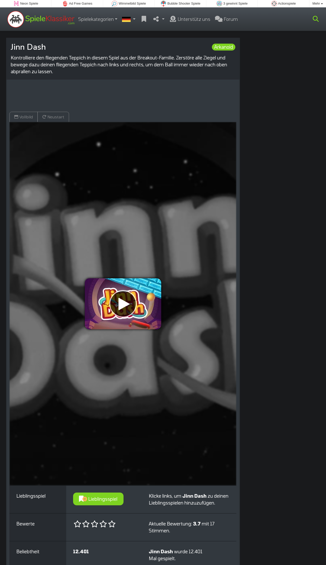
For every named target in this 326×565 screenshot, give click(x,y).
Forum (226, 19)
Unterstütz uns (189, 19)
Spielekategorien (96, 19)
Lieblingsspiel (98, 499)
